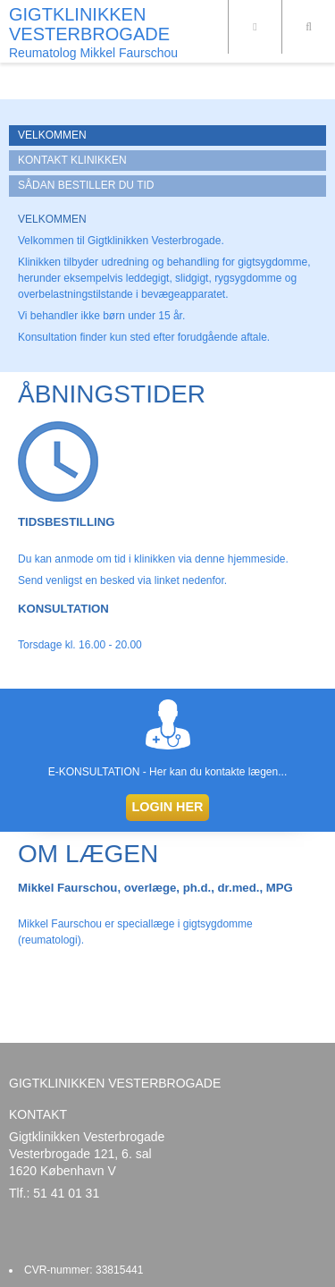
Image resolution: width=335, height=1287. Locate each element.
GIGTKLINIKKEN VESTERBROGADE (89, 24)
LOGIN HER (168, 807)
